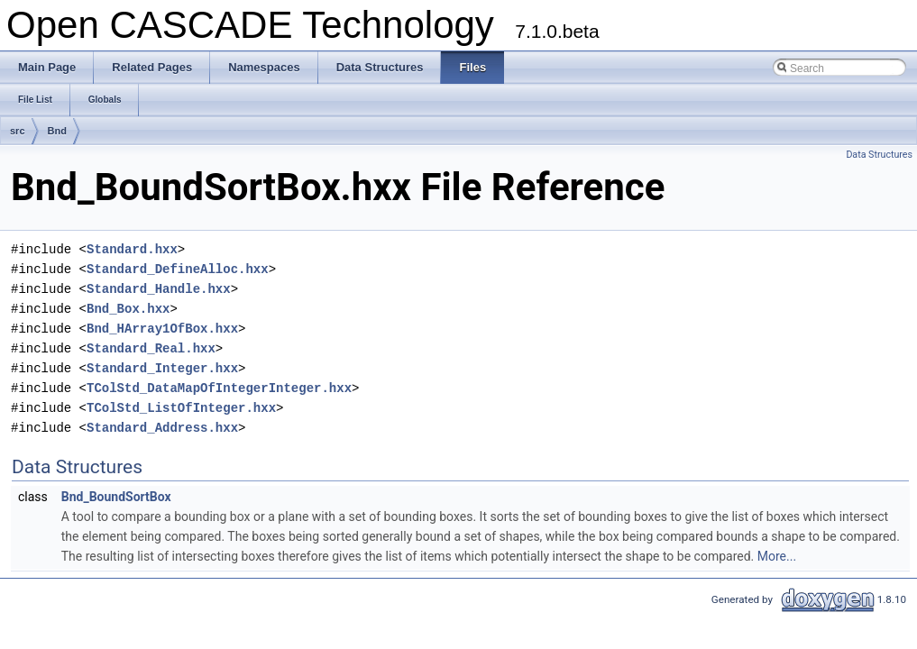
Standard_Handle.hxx (159, 288)
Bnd (57, 130)
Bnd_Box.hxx (128, 308)
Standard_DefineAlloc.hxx (178, 269)
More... (776, 556)
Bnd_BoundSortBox (116, 496)
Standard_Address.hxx (162, 427)
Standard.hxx (132, 249)
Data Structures (879, 154)
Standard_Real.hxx (151, 348)
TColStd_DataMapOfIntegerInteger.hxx (219, 388)
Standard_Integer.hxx (162, 368)
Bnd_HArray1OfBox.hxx (162, 328)
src (17, 130)
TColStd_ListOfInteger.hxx (181, 407)
